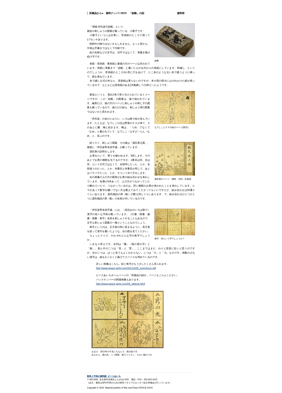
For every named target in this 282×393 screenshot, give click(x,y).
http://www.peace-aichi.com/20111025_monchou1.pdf (126, 268)
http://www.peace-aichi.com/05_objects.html (120, 283)
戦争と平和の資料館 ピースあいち (104, 376)
